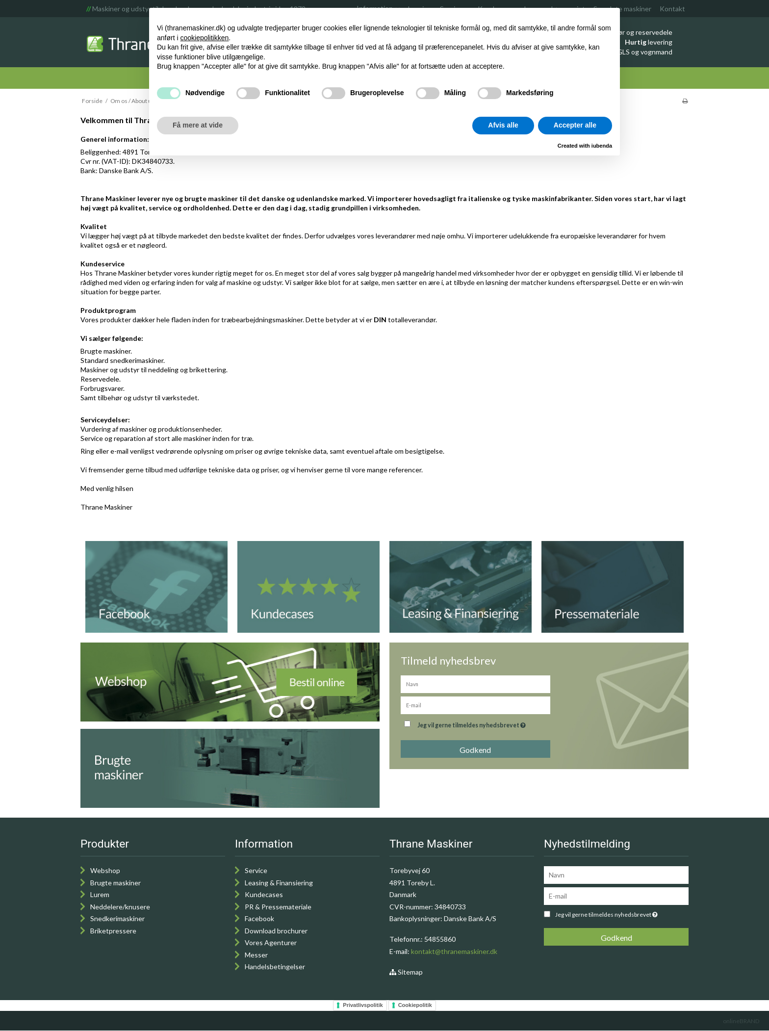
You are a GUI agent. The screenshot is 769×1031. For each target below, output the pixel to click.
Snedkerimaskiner (117, 918)
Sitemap (406, 972)
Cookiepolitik (415, 1005)
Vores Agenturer (271, 942)
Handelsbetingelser (275, 966)
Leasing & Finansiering (279, 882)
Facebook (259, 918)
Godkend (475, 749)
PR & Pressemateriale (278, 906)
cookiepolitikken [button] (204, 38)
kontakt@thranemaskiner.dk (454, 951)
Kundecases (264, 894)
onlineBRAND (741, 1021)
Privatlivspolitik (363, 1005)
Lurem (99, 894)
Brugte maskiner (115, 882)
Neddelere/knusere (120, 906)
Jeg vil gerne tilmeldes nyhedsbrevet (473, 723)
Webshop (105, 870)
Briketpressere (113, 931)
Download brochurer (276, 931)
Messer (256, 955)
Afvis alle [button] (503, 125)
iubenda (601, 146)
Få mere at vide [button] (198, 125)
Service (256, 870)
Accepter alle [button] (575, 125)
